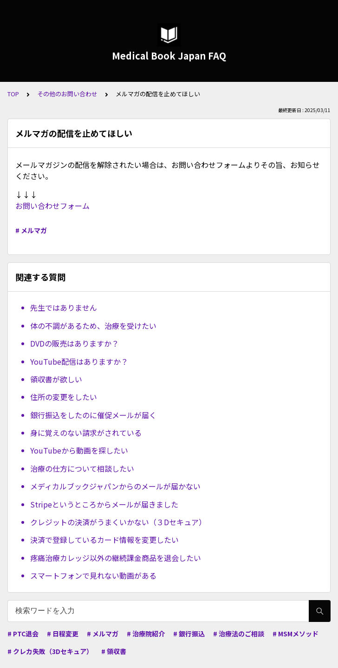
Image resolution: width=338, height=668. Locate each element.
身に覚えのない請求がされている (86, 432)
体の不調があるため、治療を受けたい (93, 325)
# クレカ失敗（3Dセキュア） (50, 651)
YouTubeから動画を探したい (79, 450)
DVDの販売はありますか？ (74, 343)
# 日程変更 (62, 633)
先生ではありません (63, 307)
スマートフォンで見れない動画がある (93, 575)
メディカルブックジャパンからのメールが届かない (115, 486)
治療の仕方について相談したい (82, 468)
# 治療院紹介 (146, 633)
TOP (13, 93)
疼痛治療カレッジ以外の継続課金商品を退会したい (115, 557)
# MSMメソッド (295, 633)
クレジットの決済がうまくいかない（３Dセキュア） (118, 522)
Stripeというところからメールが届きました (104, 504)
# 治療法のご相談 (238, 633)
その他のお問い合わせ (67, 93)
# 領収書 (113, 651)
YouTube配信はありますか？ (79, 361)
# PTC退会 (23, 633)
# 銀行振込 (189, 633)
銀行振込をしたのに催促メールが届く (93, 415)
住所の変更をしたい (63, 396)
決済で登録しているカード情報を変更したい (104, 539)
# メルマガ (31, 230)
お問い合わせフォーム (52, 205)
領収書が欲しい (56, 379)
